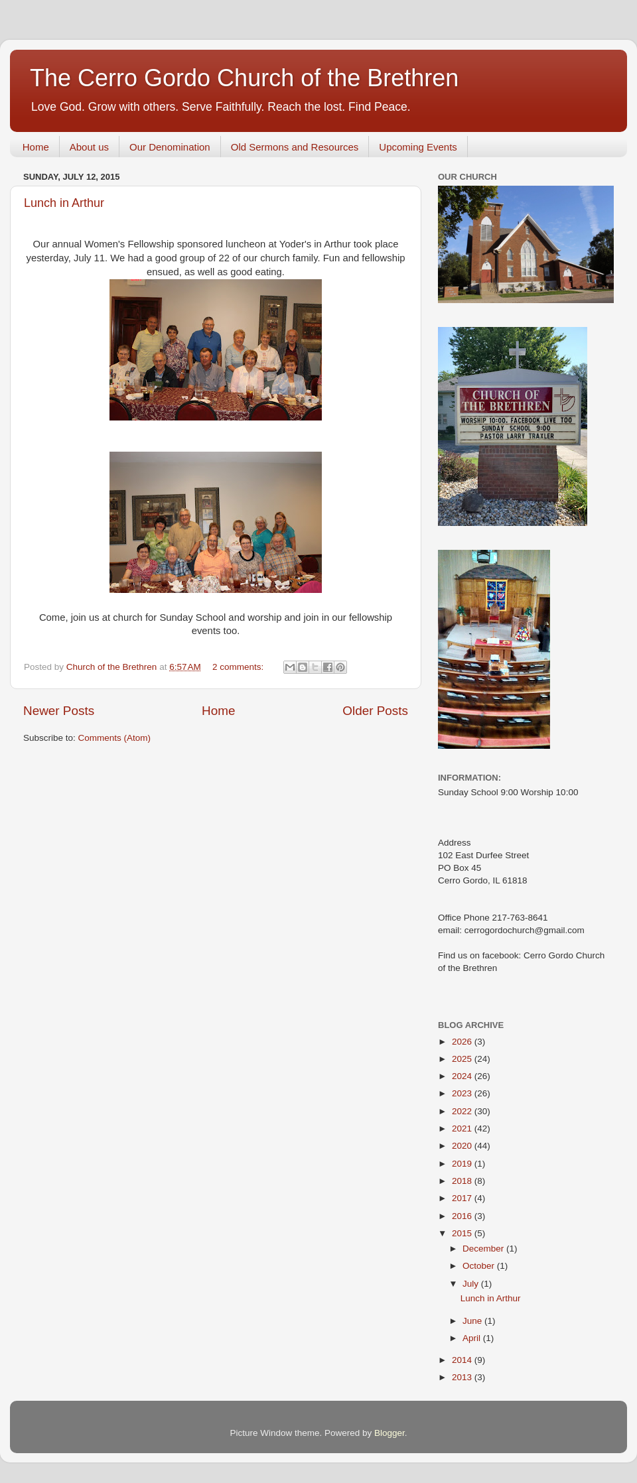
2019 (463, 1164)
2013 (463, 1377)
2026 (463, 1042)
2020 (463, 1146)
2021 (463, 1128)
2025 (463, 1059)
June (473, 1321)
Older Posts (375, 711)
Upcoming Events (418, 147)
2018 (463, 1181)
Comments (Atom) (114, 738)
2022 (463, 1111)
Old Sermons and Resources (295, 147)
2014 (463, 1360)
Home (36, 147)
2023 (463, 1093)
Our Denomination (169, 147)
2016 (463, 1216)
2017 (463, 1198)
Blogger (389, 1433)
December (484, 1249)
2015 (463, 1233)
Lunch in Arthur (64, 203)
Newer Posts (58, 711)
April (472, 1338)
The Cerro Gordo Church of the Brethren (244, 78)
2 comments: (239, 667)
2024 (463, 1076)
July (471, 1284)
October (479, 1266)
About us (89, 147)
